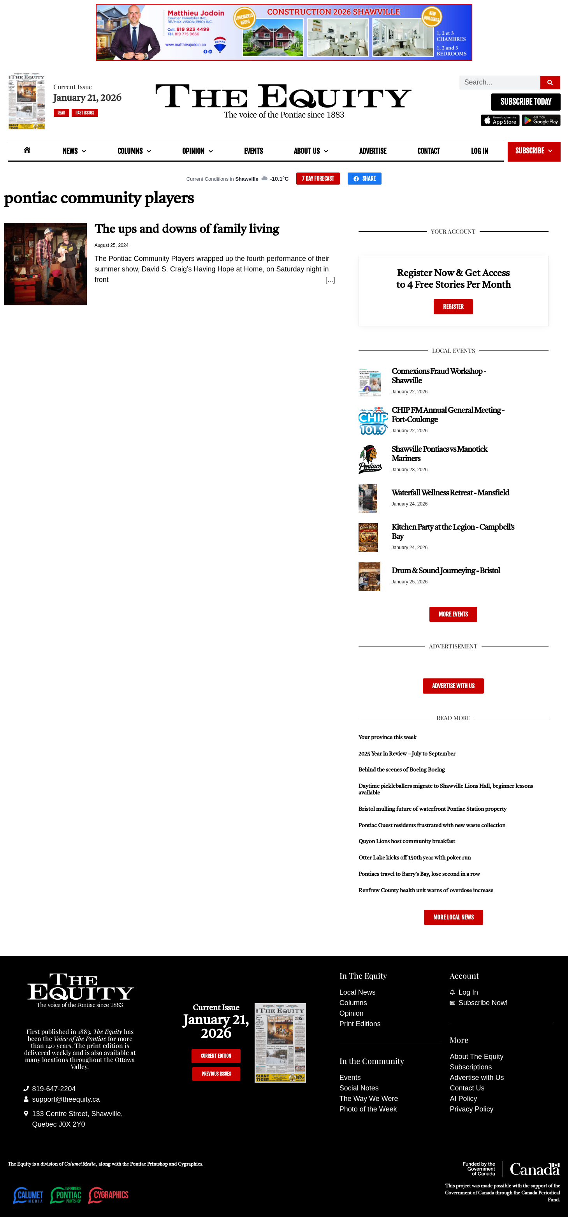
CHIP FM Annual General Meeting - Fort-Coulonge (448, 415)
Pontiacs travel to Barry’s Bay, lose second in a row (419, 874)
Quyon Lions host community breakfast (407, 841)
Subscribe (534, 150)
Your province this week (388, 737)
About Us (311, 151)
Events (253, 151)
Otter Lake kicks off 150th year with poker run (415, 858)
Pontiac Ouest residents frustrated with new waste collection (432, 825)
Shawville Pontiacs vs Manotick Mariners (439, 454)
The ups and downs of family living (187, 230)
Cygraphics (190, 1164)
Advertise (372, 151)
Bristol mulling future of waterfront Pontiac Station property (432, 809)
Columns (134, 151)
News (74, 151)
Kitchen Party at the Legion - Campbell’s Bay (453, 532)
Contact (428, 151)
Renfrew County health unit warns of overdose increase (426, 890)
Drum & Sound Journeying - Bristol (446, 571)
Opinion (197, 151)
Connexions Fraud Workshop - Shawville (439, 376)
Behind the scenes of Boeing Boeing (402, 770)
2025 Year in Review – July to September (407, 754)
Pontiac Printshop (149, 1164)
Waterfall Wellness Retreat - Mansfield (450, 493)
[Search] (550, 82)
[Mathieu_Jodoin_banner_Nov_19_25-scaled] (284, 58)
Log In (479, 151)
